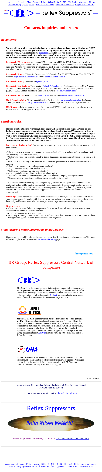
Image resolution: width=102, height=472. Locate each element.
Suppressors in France (65, 4)
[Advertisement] (51, 455)
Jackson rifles (43, 95)
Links (74, 2)
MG (64, 2)
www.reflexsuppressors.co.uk (72, 95)
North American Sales (45, 4)
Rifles (43, 2)
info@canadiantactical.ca (38, 102)
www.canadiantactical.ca (71, 100)
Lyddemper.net (28, 4)
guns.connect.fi (12, 2)
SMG (58, 2)
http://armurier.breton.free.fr (26, 77)
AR (69, 2)
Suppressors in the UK (84, 4)
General (36, 2)
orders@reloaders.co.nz (66, 91)
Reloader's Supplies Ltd (53, 86)
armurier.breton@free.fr (55, 77)
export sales (44, 53)
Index (23, 2)
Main (29, 2)
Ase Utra (42, 333)
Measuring (83, 2)
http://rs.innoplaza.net (68, 393)
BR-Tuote (54, 295)
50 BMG (51, 2)
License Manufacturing (46, 239)
